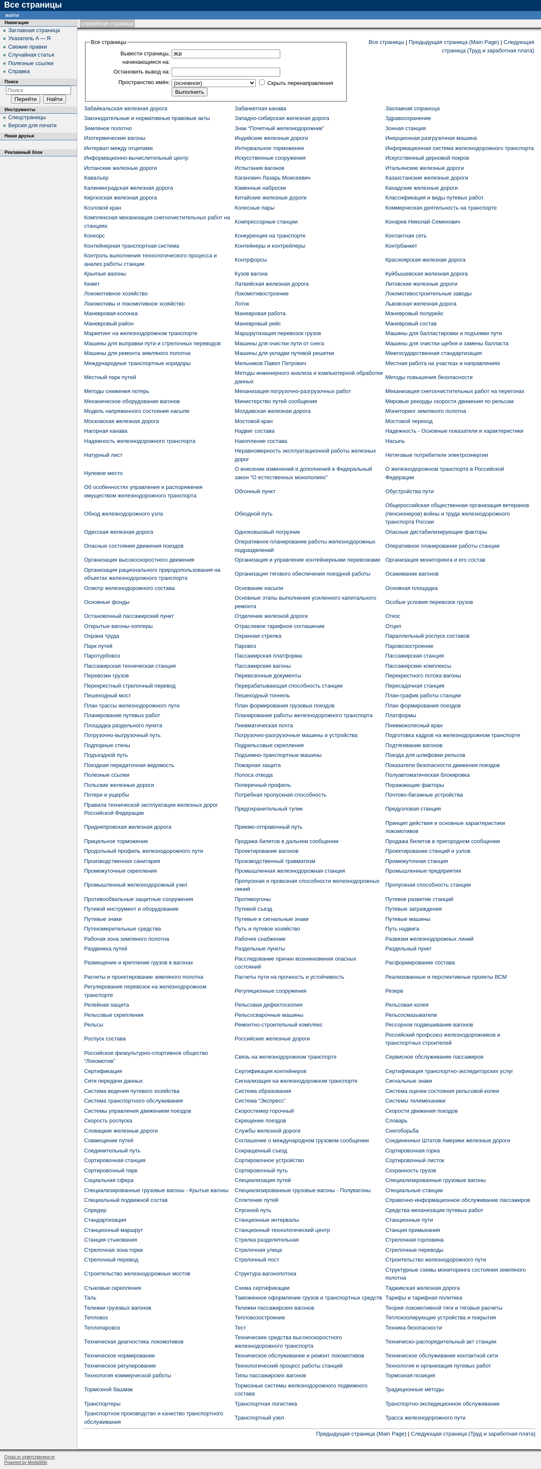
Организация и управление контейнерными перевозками (307, 560)
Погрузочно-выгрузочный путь (122, 735)
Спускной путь (253, 1210)
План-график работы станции (423, 695)
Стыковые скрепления (112, 1288)
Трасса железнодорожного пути (425, 1417)
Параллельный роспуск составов (427, 636)
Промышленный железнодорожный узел (135, 885)
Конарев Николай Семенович (422, 221)
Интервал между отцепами (118, 148)
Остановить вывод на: (141, 71)
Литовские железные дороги (421, 284)
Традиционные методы (414, 1389)
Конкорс (94, 235)
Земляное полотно (108, 128)
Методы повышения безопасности (429, 377)
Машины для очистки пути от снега (279, 343)
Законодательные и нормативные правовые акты (147, 118)
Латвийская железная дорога (272, 284)
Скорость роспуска (108, 1120)
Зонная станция (405, 128)
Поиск (11, 81)
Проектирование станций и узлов (427, 851)
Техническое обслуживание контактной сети (441, 1355)
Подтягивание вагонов (414, 745)
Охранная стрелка (258, 636)
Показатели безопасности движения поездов (442, 765)
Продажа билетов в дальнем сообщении (286, 841)
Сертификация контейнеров (270, 1071)
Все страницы (386, 42)
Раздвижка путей (105, 948)
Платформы (400, 715)
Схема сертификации (262, 1288)
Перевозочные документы (268, 675)
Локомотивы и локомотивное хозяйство (134, 303)
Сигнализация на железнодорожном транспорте (296, 1081)
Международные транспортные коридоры (137, 363)
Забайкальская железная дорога (125, 108)
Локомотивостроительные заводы (428, 293)
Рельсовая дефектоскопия (268, 1005)
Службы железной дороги (267, 1131)
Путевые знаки (103, 919)
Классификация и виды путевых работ (434, 197)
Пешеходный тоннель (262, 695)
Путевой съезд (253, 909)
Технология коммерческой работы (127, 1375)
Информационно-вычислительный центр (136, 158)
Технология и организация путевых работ (438, 1366)
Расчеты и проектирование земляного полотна (143, 977)
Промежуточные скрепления (120, 871)
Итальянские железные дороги (424, 168)
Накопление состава (261, 441)
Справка (19, 71)
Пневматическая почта (264, 725)
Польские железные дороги (119, 785)
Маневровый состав (411, 323)
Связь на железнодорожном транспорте (285, 1057)
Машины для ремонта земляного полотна (137, 353)
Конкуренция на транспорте (270, 235)
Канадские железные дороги (421, 188)
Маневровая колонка (111, 313)
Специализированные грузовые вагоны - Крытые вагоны (156, 1190)
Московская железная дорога (121, 421)
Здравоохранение (408, 118)
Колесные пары (254, 208)
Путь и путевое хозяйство (267, 929)
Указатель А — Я (29, 38)
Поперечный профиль (263, 785)
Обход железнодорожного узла (123, 514)
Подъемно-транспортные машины (278, 755)
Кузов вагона (251, 273)
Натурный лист (103, 455)
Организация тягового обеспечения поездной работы (302, 574)
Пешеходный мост (107, 695)
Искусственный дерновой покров (427, 158)
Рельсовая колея (407, 1005)
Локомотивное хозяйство (116, 293)
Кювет (92, 284)
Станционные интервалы (267, 1220)
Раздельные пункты (260, 948)
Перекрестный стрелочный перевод (129, 686)
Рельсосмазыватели (411, 1015)
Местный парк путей (110, 377)
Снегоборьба (402, 1131)
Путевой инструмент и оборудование (131, 909)
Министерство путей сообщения (276, 401)
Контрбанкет (401, 246)
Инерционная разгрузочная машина (431, 138)
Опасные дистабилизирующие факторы (436, 532)
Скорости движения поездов (421, 1111)
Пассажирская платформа (268, 656)
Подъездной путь (106, 755)
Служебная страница (107, 23)
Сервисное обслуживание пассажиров (434, 1057)
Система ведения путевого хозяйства (132, 1091)
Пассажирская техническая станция (130, 666)
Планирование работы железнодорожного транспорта (303, 715)
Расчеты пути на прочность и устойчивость (289, 977)
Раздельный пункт (408, 948)
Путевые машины (407, 919)
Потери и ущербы (106, 795)
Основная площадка (411, 588)
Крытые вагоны (105, 273)
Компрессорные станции (266, 221)
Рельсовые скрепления (113, 1015)
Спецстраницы (27, 117)
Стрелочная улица (258, 1250)
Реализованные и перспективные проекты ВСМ (446, 977)
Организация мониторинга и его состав (435, 560)
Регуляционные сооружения (270, 991)
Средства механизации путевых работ (434, 1210)
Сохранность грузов (410, 1170)
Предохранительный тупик (269, 808)
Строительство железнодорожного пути (435, 1259)
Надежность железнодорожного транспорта (139, 441)
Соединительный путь (112, 1150)
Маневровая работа (260, 313)
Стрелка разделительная (266, 1240)
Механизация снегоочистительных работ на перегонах (455, 391)
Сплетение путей (256, 1200)
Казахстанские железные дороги (426, 178)
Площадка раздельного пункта (123, 725)
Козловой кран (102, 208)
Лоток (242, 303)
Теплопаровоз (102, 1327)
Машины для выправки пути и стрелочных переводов (152, 343)
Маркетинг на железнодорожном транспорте (140, 333)
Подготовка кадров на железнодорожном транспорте (452, 735)
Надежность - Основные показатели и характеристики (454, 431)
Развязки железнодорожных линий (429, 939)
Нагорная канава (105, 431)
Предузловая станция (413, 808)
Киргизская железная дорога (120, 197)
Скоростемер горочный (264, 1111)
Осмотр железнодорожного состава (129, 588)
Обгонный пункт (255, 491)
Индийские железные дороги (271, 138)
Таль (90, 1297)
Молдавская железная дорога (272, 411)
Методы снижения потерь (116, 391)
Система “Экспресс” (260, 1101)
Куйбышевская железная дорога (426, 273)
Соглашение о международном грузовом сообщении (302, 1140)
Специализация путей (263, 1180)
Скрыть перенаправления (300, 83)
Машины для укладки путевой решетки (284, 353)
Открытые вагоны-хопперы (118, 626)
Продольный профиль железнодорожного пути (143, 851)
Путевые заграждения (413, 909)
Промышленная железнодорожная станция (290, 871)
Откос (393, 616)
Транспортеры (102, 1404)
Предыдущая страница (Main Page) (454, 42)
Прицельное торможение (116, 841)
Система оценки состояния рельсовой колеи (442, 1091)
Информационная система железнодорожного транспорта (459, 148)
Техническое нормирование (119, 1355)
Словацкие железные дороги (121, 1131)
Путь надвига (402, 929)
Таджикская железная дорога (422, 1288)
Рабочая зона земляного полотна (126, 939)
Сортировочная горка (412, 1150)
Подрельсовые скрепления (269, 745)
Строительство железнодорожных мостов (137, 1273)
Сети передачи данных (113, 1081)
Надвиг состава (254, 431)
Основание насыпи (259, 588)
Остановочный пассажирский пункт (129, 616)
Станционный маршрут (113, 1230)
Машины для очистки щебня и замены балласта (446, 343)
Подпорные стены (107, 745)
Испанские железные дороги (120, 168)
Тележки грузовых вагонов (117, 1308)
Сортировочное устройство (269, 1160)
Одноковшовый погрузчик (267, 532)
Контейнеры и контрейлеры (270, 246)
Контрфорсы (251, 260)
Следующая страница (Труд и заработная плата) (473, 1434)
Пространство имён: (144, 82)
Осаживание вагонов (412, 574)
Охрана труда (101, 636)
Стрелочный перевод (111, 1259)
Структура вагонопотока (265, 1273)
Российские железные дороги (272, 1038)
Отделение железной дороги (271, 616)
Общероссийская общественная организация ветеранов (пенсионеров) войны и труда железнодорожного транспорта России (457, 513)
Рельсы (93, 1024)
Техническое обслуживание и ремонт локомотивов (299, 1355)
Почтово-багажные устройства (424, 795)
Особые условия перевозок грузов (429, 602)
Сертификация (103, 1071)
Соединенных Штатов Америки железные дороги (447, 1140)
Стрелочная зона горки (113, 1250)
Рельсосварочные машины (269, 1015)
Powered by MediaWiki (25, 1462)
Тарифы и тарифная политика (423, 1297)
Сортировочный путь (261, 1170)
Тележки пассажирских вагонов (274, 1308)
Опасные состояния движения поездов (133, 546)
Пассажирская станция (414, 656)
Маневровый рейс (258, 323)
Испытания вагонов (259, 168)
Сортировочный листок (414, 1160)
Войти (12, 15)
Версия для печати (32, 125)
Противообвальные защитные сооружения (138, 899)
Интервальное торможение (269, 148)
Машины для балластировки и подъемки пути (443, 333)
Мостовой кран (254, 421)
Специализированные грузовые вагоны (435, 1180)
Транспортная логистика (266, 1404)
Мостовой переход (409, 421)
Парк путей (98, 646)
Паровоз (245, 646)
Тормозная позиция (410, 1375)
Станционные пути (409, 1220)
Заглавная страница (412, 108)
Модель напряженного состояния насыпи (136, 411)
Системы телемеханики (415, 1101)
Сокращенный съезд (261, 1150)
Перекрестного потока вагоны (423, 675)
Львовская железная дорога (420, 303)
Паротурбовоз (102, 656)
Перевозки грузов (106, 675)
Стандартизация (105, 1220)
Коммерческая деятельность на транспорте (441, 208)
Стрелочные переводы (414, 1250)
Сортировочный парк (110, 1170)
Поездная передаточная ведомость (129, 765)
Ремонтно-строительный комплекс (278, 1024)
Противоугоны (252, 899)
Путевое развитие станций (419, 899)
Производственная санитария (122, 861)
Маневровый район (109, 323)
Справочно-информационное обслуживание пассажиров (457, 1200)
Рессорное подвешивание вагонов (429, 1024)
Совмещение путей (108, 1140)
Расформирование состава (420, 962)
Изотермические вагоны (114, 138)
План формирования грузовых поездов (284, 705)
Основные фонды (106, 602)
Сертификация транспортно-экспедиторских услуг (449, 1071)
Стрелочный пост (257, 1259)
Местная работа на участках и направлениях (442, 363)
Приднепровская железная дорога (127, 827)
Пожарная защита (258, 765)
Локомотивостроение (262, 293)
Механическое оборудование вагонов (132, 401)
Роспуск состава (105, 1038)
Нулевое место (103, 473)
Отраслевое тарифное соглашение (280, 626)
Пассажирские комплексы (418, 666)
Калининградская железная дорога (128, 188)
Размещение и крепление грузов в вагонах (138, 962)
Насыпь (395, 441)
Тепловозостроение (260, 1317)
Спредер (95, 1210)
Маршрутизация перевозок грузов (278, 333)
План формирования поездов (423, 705)
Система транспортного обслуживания (133, 1101)
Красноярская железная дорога (425, 260)
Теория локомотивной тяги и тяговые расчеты (444, 1308)
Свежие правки (27, 47)
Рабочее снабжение (260, 939)
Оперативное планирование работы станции (442, 546)
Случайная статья (31, 55)
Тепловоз (96, 1317)
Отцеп (393, 626)
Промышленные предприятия (423, 871)
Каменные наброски (260, 188)
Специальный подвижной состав (125, 1200)
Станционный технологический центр (282, 1230)
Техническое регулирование (120, 1366)
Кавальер (96, 178)
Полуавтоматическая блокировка (427, 775)
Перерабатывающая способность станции (288, 686)
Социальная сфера (109, 1180)
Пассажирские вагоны (262, 666)
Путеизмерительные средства (122, 929)
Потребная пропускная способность (280, 795)
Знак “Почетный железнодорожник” (279, 128)
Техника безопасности (413, 1327)
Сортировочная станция (114, 1160)
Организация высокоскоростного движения (139, 560)
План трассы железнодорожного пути (132, 705)
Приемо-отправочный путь (268, 827)
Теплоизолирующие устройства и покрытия (440, 1317)
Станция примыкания (412, 1230)
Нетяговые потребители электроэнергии (436, 455)
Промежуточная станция (416, 861)
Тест (240, 1327)
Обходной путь (254, 514)
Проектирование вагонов (266, 851)
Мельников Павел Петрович (270, 363)
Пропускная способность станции (428, 885)
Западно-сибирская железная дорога (282, 118)
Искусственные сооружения (270, 158)
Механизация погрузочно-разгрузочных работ (293, 391)
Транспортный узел (259, 1417)
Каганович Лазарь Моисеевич (272, 178)
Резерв (394, 991)
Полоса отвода (254, 775)
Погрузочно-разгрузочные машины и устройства (296, 735)
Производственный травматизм (275, 861)
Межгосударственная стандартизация (433, 353)
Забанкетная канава (260, 108)
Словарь (396, 1120)
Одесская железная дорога (118, 532)
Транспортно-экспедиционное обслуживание (442, 1404)
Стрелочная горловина (414, 1240)
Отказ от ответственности (29, 1457)
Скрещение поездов (260, 1120)
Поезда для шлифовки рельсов (425, 755)
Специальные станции (414, 1190)
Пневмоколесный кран (414, 725)
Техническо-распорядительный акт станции (441, 1341)
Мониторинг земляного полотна (425, 411)
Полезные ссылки (106, 775)
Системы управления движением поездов (137, 1111)
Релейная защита (106, 1005)
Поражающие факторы (414, 785)
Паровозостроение (409, 646)
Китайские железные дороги (270, 197)
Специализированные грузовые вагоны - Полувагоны (302, 1190)
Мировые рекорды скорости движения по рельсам (449, 401)
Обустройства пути (409, 491)
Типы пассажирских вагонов (270, 1375)
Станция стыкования (110, 1240)
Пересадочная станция (415, 686)
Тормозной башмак (108, 1389)
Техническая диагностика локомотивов (133, 1341)
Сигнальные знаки (408, 1081)
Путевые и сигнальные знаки (272, 919)
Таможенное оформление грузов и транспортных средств (308, 1297)
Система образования (263, 1091)
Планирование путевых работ (122, 715)
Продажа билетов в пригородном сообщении (442, 841)
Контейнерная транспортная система (131, 246)
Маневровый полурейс (414, 313)
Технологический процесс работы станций (288, 1366)
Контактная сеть (406, 235)
